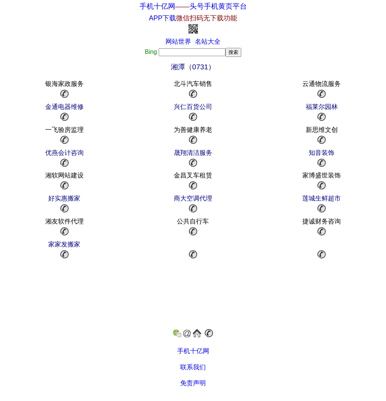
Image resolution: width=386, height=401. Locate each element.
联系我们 (193, 367)
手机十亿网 (157, 6)
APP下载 (193, 18)
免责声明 (193, 383)
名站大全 (208, 41)
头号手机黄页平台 (218, 6)
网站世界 (178, 41)
